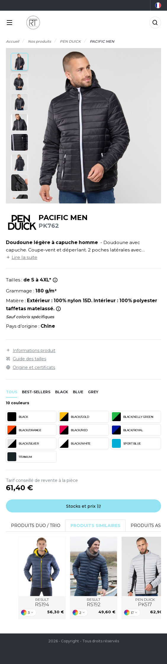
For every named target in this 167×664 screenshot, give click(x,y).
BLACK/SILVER (23, 443)
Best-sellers (36, 392)
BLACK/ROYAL (127, 430)
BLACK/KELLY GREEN (132, 416)
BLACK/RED (74, 430)
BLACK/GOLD (74, 416)
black (61, 392)
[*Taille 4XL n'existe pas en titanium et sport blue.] (55, 280)
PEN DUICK (145, 603)
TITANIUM (19, 456)
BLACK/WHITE (75, 443)
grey (93, 392)
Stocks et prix (83, 506)
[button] (19, 62)
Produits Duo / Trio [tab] (35, 525)
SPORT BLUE (126, 443)
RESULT (42, 603)
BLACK (17, 416)
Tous (11, 392)
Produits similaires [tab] (95, 525)
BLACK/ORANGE (24, 430)
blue (78, 392)
